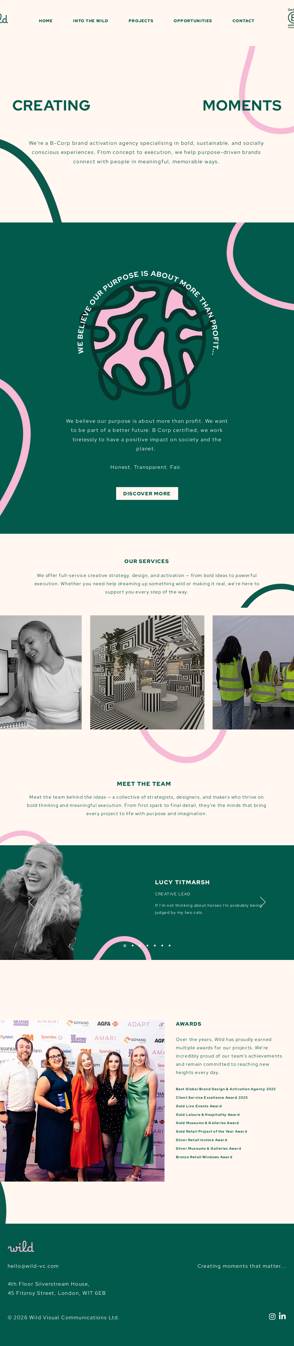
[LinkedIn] (282, 1316)
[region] (147, 672)
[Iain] (169, 946)
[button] (91, 20)
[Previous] (31, 902)
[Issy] (155, 946)
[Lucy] (125, 945)
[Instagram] (272, 1316)
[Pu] (140, 946)
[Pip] (132, 946)
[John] (147, 946)
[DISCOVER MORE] (147, 493)
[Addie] (162, 946)
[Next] (263, 902)
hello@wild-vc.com (33, 1266)
